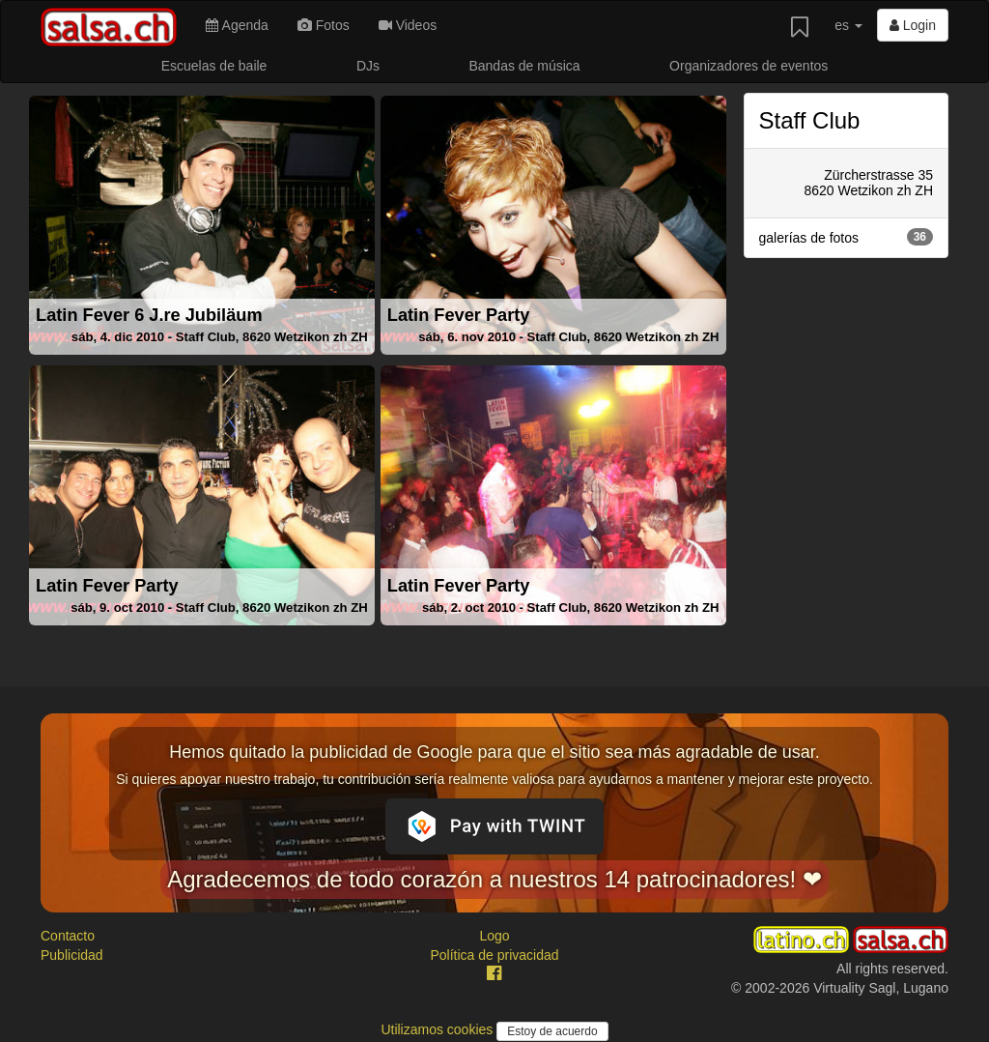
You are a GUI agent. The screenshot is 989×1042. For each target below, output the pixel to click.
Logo (494, 935)
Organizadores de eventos (748, 65)
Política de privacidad (494, 955)
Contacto (68, 935)
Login (913, 25)
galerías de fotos (846, 237)
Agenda (237, 25)
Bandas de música (523, 65)
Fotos (323, 25)
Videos (408, 25)
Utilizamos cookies (438, 1029)
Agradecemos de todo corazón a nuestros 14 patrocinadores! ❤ (494, 879)
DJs (368, 65)
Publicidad (72, 955)
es (848, 25)
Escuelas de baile (214, 65)
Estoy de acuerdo (552, 1031)
